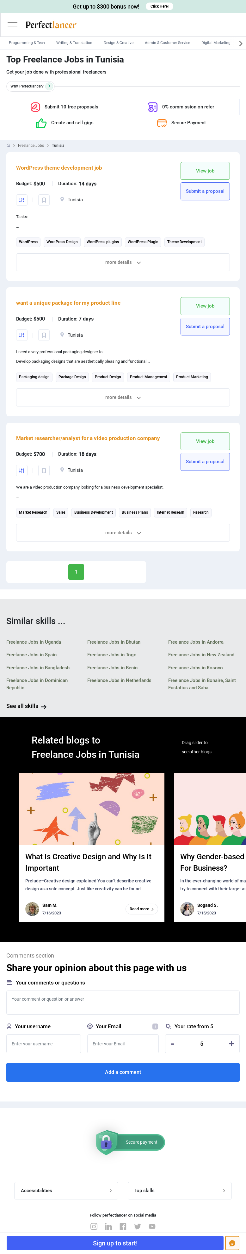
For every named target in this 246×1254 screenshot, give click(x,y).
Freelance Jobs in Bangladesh (38, 668)
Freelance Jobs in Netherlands (119, 680)
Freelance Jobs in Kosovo (195, 668)
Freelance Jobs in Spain (31, 655)
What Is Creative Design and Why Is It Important (88, 862)
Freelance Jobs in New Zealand (201, 655)
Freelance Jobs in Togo (112, 655)
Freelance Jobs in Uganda (33, 642)
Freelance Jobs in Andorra (196, 642)
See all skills (22, 706)
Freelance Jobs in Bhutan (113, 642)
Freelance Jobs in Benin (112, 668)
